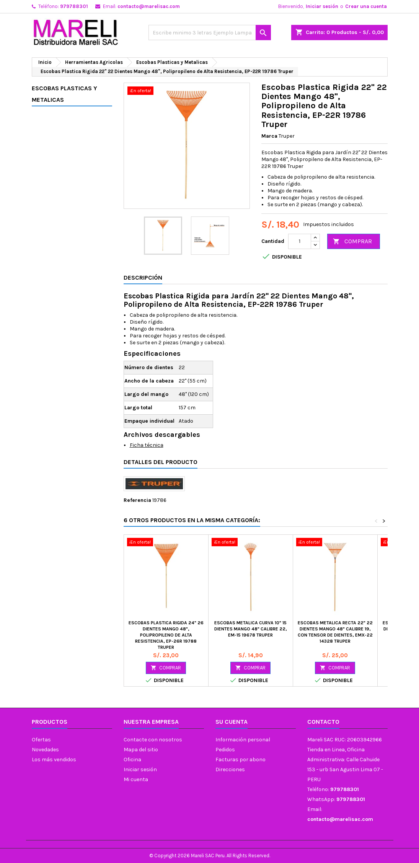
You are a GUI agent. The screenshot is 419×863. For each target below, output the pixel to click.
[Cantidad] (299, 241)
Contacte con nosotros (153, 739)
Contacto (323, 721)
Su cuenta (231, 721)
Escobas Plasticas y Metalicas (64, 94)
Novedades (45, 749)
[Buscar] (209, 32)
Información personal (242, 739)
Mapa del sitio (141, 749)
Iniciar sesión (322, 6)
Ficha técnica (146, 445)
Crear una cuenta (366, 6)
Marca (269, 136)
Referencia (137, 500)
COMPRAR (352, 242)
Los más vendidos (54, 759)
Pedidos (225, 749)
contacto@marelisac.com (148, 6)
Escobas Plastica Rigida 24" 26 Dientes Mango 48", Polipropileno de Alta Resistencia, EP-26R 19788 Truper (166, 635)
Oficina (132, 759)
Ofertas (41, 739)
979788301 (74, 6)
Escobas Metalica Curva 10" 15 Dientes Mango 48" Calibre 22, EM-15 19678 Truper (250, 629)
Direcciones (230, 769)
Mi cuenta (136, 779)
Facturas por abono (240, 759)
